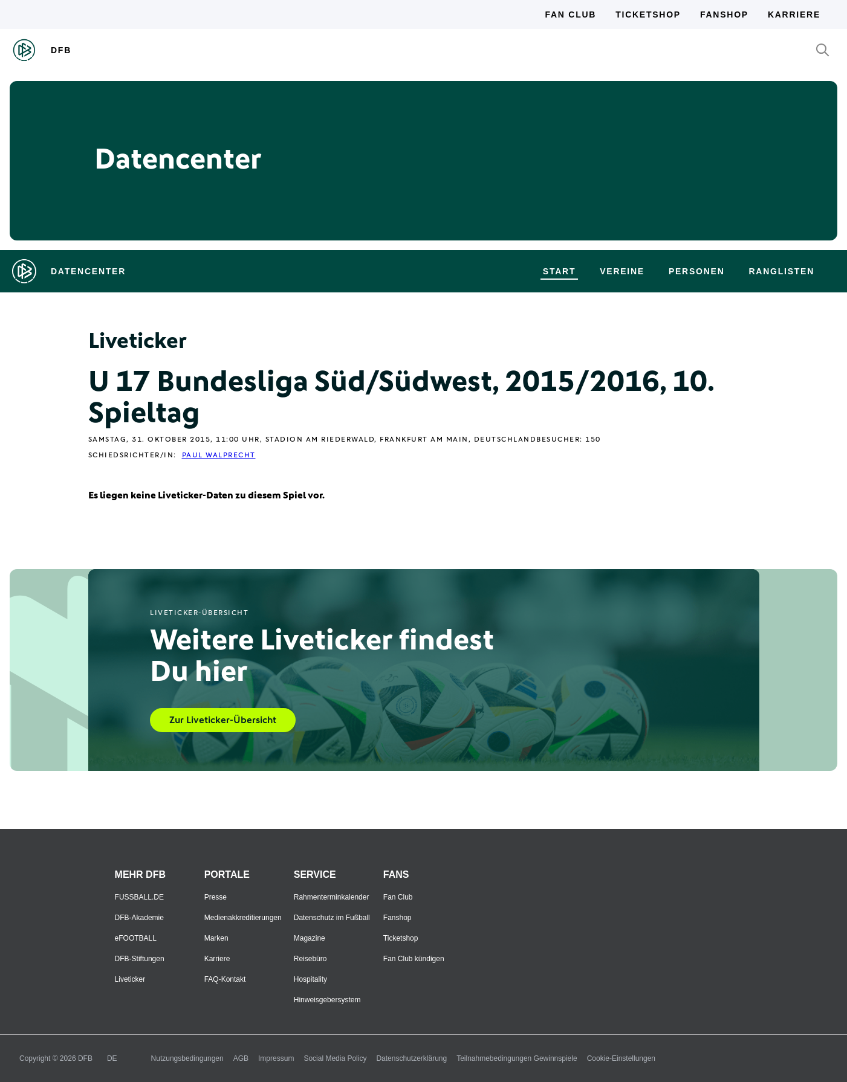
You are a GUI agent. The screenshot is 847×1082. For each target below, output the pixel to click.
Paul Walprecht (219, 455)
